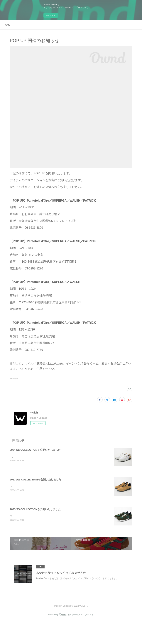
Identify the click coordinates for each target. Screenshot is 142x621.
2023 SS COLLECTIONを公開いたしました (35, 509)
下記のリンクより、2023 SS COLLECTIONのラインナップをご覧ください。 (48, 516)
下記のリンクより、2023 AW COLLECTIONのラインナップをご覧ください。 (48, 486)
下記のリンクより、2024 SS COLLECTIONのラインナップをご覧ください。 (48, 457)
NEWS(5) (14, 379)
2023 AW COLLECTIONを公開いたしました (35, 479)
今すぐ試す (50, 15)
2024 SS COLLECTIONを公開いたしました (35, 449)
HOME (7, 25)
